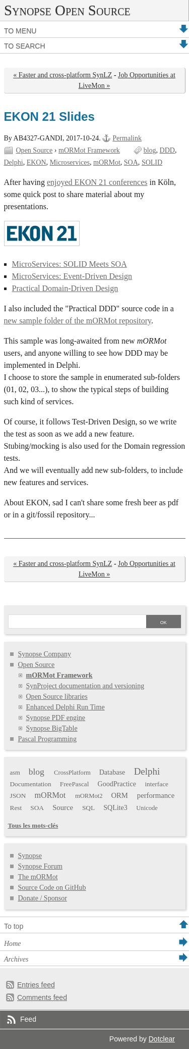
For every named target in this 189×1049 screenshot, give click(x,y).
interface (156, 784)
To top (13, 926)
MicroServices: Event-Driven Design (72, 276)
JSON (18, 795)
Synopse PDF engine (56, 718)
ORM (119, 795)
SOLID (152, 162)
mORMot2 (89, 795)
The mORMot (38, 877)
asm (15, 772)
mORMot (106, 162)
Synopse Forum (40, 866)
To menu (20, 31)
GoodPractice (117, 784)
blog (150, 150)
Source (62, 807)
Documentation (30, 784)
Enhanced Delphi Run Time (65, 707)
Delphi (13, 162)
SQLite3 (115, 808)
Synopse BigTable (52, 728)
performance (155, 795)
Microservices (70, 162)
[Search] (77, 622)
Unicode (147, 808)
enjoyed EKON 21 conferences (97, 182)
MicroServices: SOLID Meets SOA (69, 264)
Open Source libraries (57, 696)
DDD (167, 150)
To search (24, 46)
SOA (131, 162)
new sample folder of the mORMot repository (78, 320)
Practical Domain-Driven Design (65, 288)
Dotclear (162, 1039)
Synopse (30, 856)
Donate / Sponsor (42, 898)
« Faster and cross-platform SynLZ (62, 75)
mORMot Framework (89, 150)
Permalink (127, 138)
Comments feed (42, 997)
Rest (16, 808)
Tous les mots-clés (33, 825)
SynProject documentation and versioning (85, 686)
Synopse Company (45, 654)
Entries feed (36, 985)
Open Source (34, 150)
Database (112, 772)
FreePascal (74, 784)
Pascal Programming (47, 739)
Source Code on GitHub (52, 887)
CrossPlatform (72, 772)
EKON (36, 162)
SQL (88, 808)
